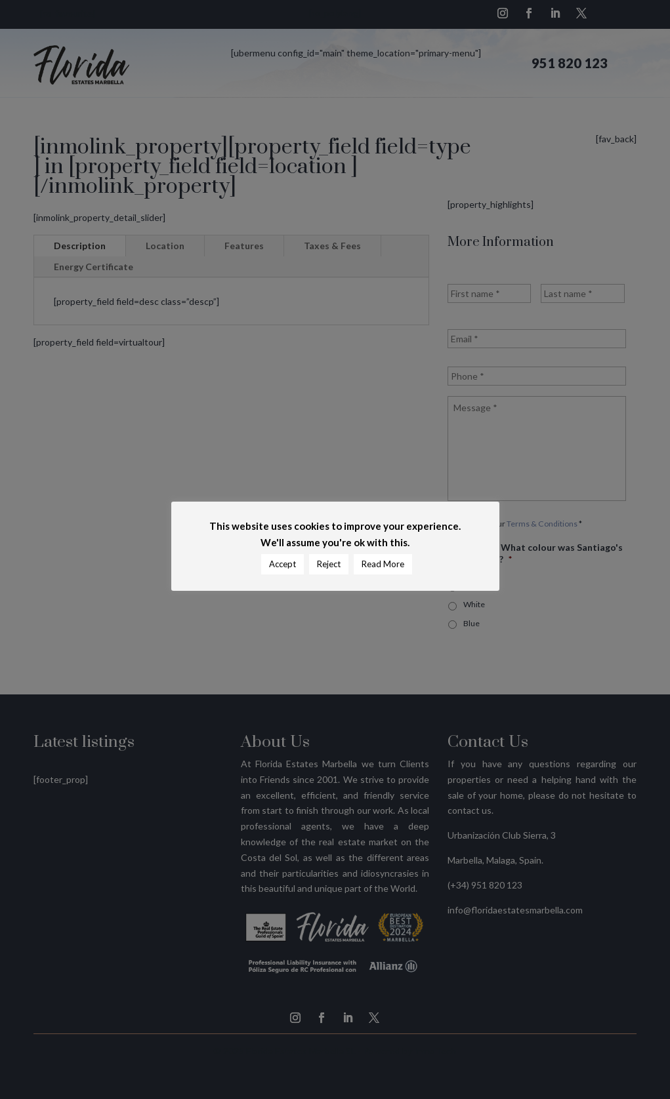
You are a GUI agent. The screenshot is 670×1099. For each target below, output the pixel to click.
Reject (329, 564)
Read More (383, 564)
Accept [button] (282, 564)
